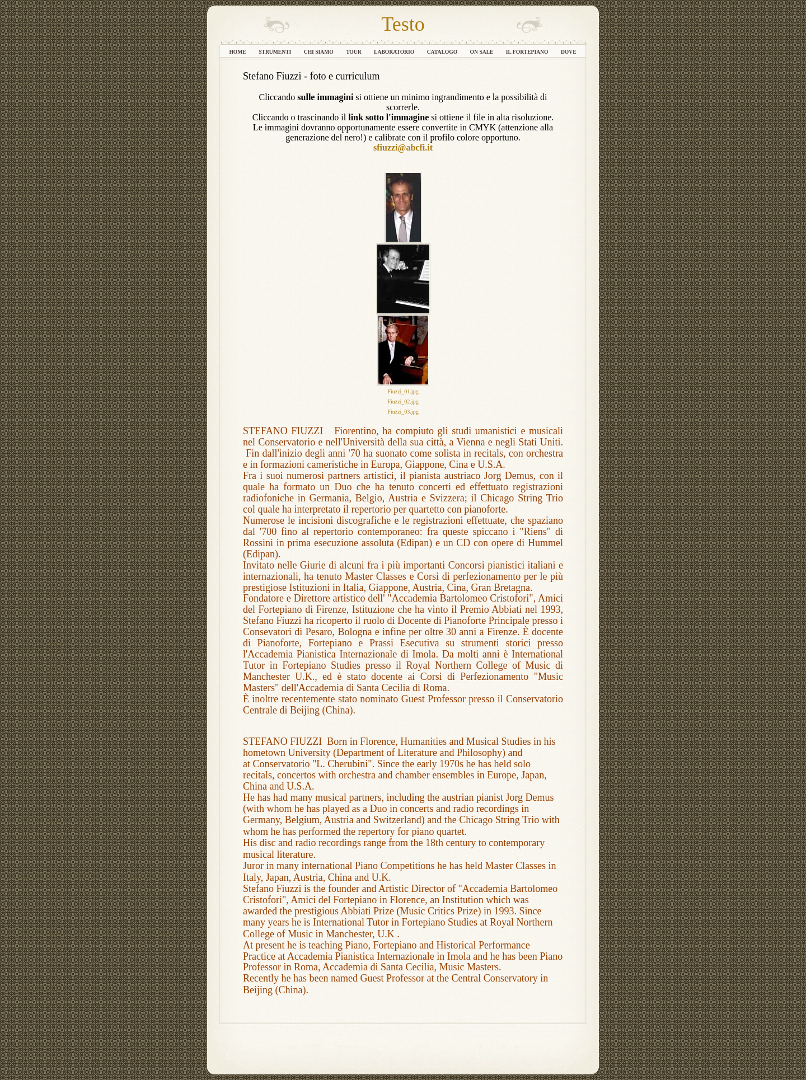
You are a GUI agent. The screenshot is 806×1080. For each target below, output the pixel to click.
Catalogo (443, 52)
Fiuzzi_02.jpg (402, 401)
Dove (569, 52)
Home (238, 52)
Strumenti (276, 52)
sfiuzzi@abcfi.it (403, 147)
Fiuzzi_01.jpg (402, 391)
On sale (482, 52)
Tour (354, 52)
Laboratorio (395, 52)
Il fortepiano (528, 52)
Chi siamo (319, 52)
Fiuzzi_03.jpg (402, 411)
